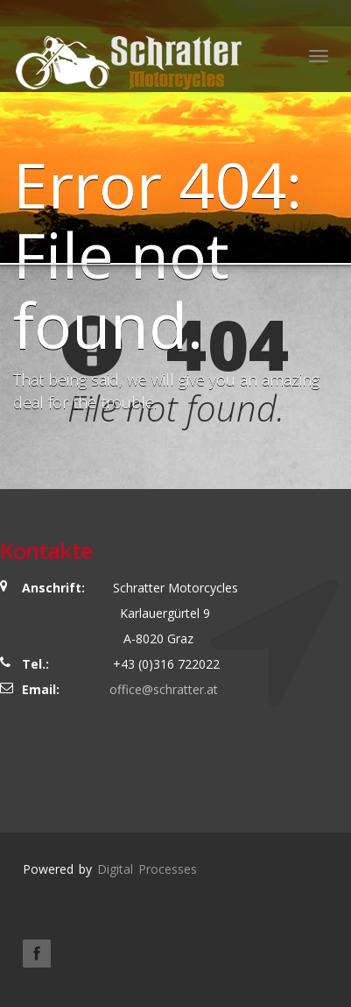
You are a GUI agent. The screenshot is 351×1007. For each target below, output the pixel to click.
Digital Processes (147, 869)
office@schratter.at (163, 689)
